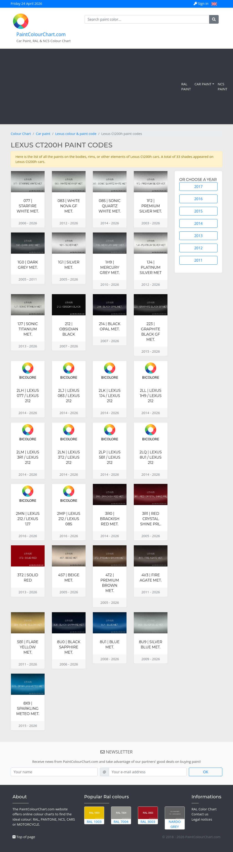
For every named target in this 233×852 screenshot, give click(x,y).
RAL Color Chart (204, 809)
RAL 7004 (121, 815)
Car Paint (203, 84)
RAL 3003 (148, 815)
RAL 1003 (94, 815)
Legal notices (202, 819)
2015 (198, 211)
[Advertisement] (91, 86)
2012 (198, 247)
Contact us (200, 814)
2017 (198, 186)
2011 (198, 260)
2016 (198, 198)
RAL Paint (186, 86)
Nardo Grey (175, 818)
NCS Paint (222, 86)
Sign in (201, 3)
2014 (198, 223)
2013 (198, 235)
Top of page (24, 836)
